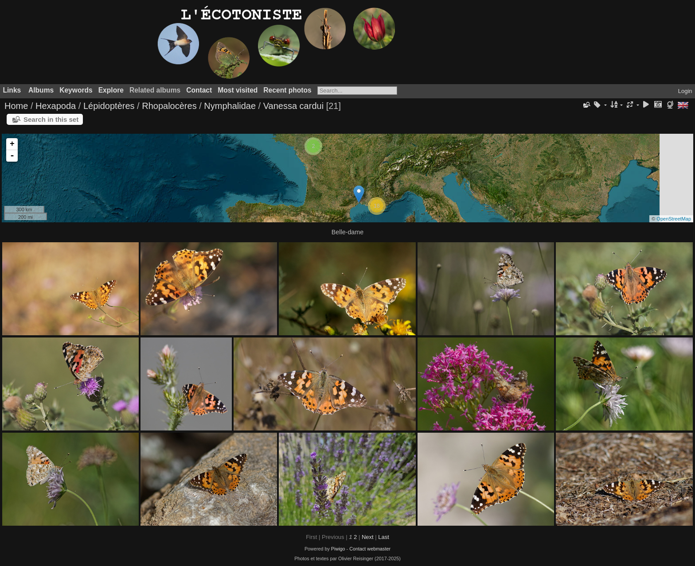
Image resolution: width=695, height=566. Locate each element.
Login (685, 91)
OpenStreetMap (673, 218)
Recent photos (287, 90)
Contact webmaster (369, 548)
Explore (111, 90)
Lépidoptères (109, 106)
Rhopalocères (169, 106)
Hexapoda (55, 106)
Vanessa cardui (293, 106)
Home (16, 106)
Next (368, 537)
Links (12, 90)
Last (383, 537)
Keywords (76, 90)
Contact (199, 90)
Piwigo (338, 548)
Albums (41, 90)
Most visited (238, 90)
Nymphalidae (230, 106)
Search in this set (50, 119)
